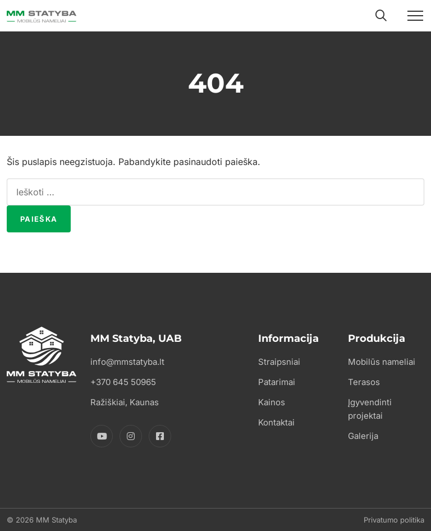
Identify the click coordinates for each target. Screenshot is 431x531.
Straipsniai (279, 361)
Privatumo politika (394, 519)
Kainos (271, 402)
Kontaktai (276, 422)
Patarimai (276, 382)
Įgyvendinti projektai (370, 409)
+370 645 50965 (123, 382)
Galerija (363, 436)
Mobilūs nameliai (381, 361)
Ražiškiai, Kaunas (124, 402)
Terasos (364, 382)
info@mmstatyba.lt (127, 361)
